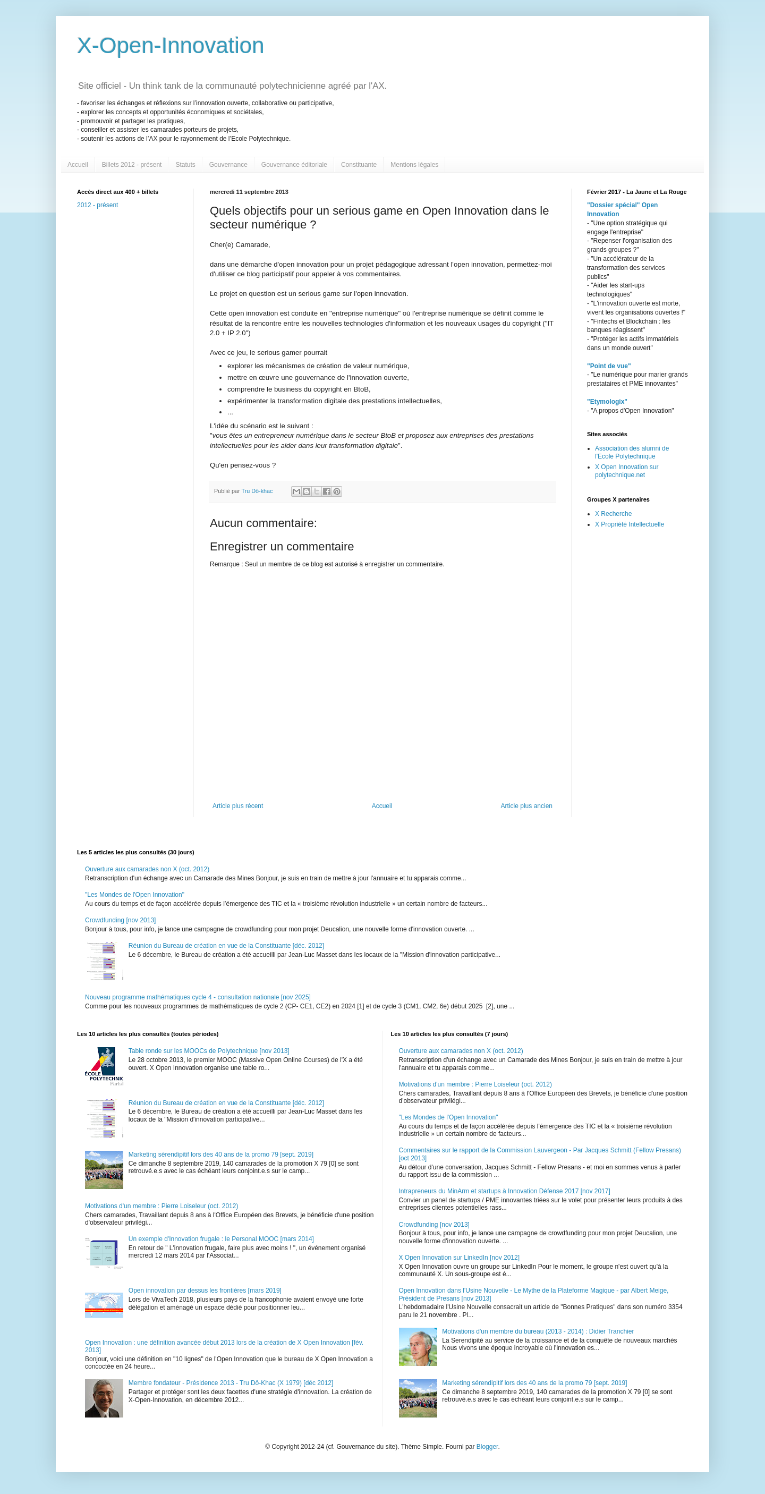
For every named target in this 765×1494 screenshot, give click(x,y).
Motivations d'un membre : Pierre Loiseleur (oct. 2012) (161, 1206)
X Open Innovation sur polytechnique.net (626, 470)
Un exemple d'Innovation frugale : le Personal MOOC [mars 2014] (221, 1239)
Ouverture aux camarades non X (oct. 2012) (147, 869)
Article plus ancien (526, 806)
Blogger (487, 1446)
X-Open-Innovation (171, 45)
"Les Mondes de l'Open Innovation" (134, 894)
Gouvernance (228, 164)
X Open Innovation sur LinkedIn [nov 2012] (459, 1257)
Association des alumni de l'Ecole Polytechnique (632, 452)
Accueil (77, 164)
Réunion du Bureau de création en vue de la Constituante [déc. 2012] (226, 945)
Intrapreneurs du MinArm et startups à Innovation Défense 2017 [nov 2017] (504, 1191)
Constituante (359, 164)
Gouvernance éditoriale (294, 164)
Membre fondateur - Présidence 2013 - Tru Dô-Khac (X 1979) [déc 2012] (231, 1383)
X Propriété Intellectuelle (629, 524)
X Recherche (613, 513)
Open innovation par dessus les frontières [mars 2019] (205, 1290)
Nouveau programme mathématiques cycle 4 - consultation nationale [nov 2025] (198, 997)
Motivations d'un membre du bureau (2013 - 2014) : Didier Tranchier (538, 1331)
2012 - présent (97, 205)
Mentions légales (414, 164)
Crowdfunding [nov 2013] (120, 920)
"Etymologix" (607, 401)
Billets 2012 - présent (132, 164)
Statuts (185, 164)
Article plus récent (237, 806)
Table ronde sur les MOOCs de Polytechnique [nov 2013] (209, 1051)
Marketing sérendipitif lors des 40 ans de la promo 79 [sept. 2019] (221, 1154)
